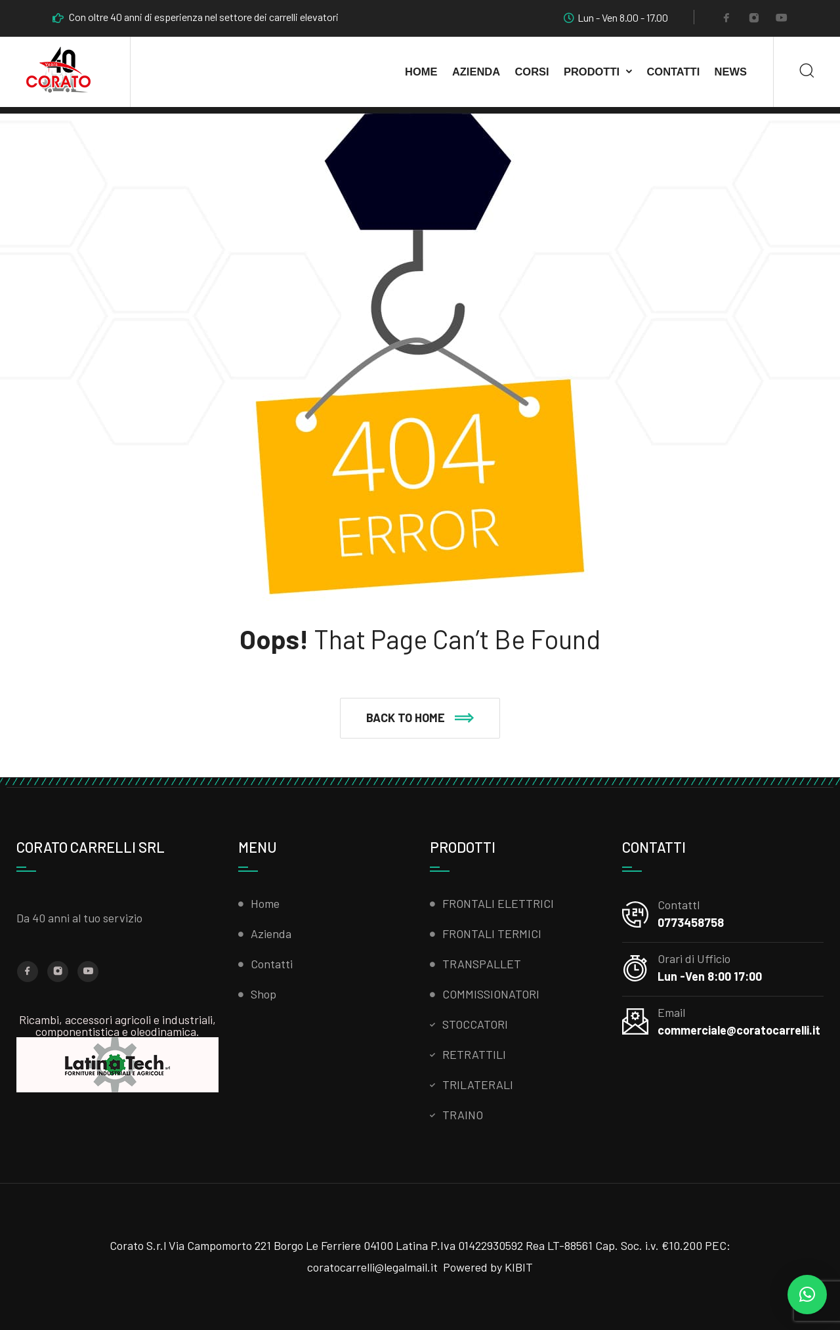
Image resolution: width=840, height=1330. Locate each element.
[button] (420, 718)
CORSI (531, 71)
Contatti (673, 71)
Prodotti (592, 71)
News (731, 71)
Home (421, 71)
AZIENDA (476, 71)
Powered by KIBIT (488, 1267)
